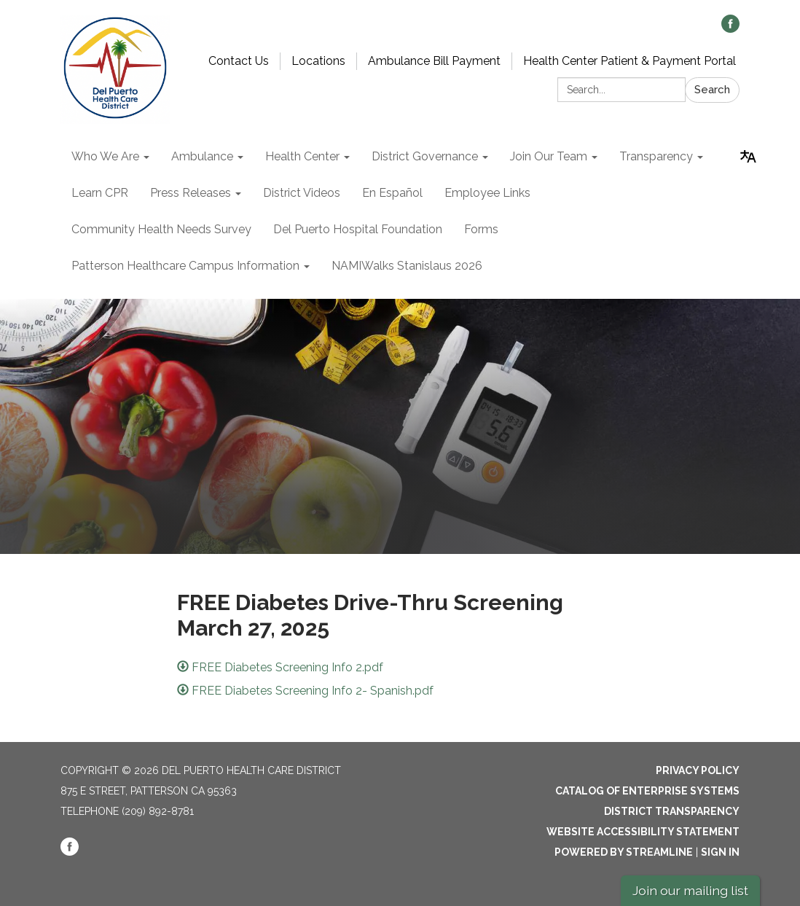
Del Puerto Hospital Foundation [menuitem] (357, 229)
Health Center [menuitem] (302, 156)
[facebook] (730, 29)
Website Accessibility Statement (643, 831)
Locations (318, 61)
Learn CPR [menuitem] (99, 193)
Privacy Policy (698, 770)
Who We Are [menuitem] (105, 156)
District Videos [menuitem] (301, 193)
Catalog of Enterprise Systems (647, 791)
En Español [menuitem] (392, 193)
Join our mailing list (690, 890)
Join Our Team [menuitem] (548, 156)
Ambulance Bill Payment (434, 61)
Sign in (720, 852)
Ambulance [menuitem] (202, 156)
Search (712, 89)
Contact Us (238, 61)
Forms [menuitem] (481, 229)
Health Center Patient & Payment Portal (629, 61)
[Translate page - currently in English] (748, 156)
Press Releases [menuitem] (190, 193)
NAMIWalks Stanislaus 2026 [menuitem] (407, 266)
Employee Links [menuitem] (487, 193)
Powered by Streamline (623, 852)
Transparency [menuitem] (656, 156)
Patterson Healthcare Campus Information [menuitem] (185, 266)
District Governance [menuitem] (425, 156)
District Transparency (672, 811)
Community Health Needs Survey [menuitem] (161, 229)
